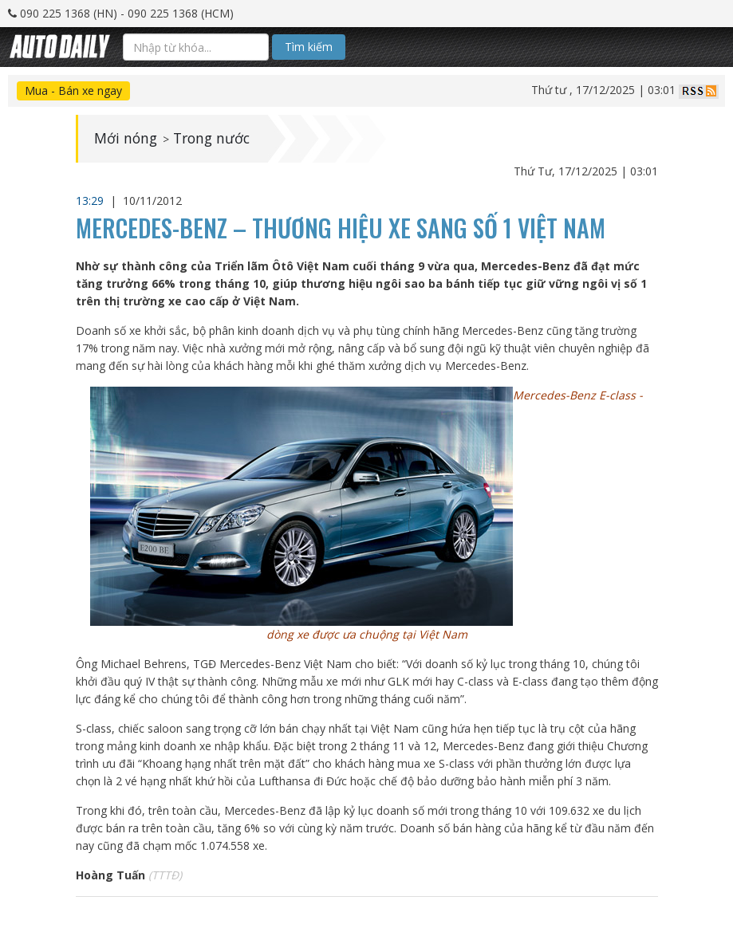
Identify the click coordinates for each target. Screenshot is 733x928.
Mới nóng (126, 139)
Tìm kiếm (309, 46)
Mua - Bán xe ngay (73, 90)
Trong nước (215, 139)
